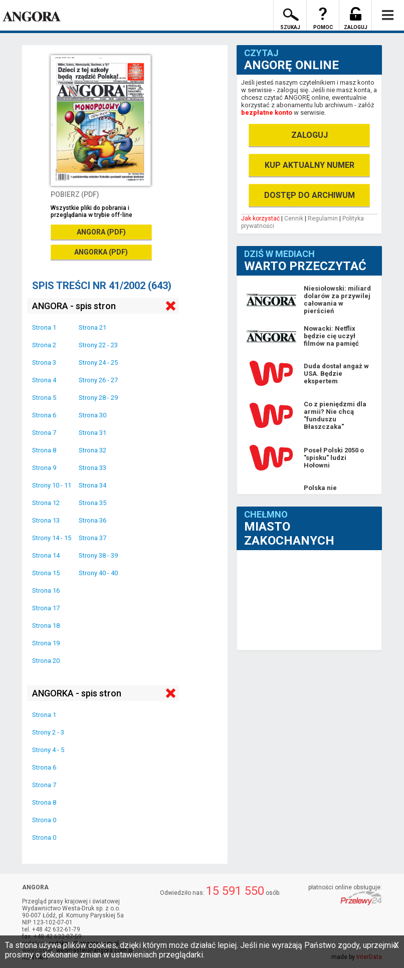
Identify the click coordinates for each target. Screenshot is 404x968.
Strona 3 (44, 362)
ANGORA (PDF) (101, 232)
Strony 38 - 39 (98, 555)
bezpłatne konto (266, 112)
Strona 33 (92, 467)
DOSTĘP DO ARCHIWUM (309, 195)
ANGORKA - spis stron (76, 693)
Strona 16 (46, 590)
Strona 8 (44, 450)
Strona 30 (92, 415)
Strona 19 (46, 643)
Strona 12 (46, 503)
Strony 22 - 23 (98, 345)
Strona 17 (46, 608)
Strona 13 (46, 520)
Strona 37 (92, 538)
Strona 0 (44, 820)
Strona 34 (92, 485)
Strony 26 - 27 (98, 380)
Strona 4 (44, 380)
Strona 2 (44, 345)
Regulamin (323, 218)
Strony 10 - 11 (51, 485)
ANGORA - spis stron (74, 306)
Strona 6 (44, 415)
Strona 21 (92, 327)
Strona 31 (92, 432)
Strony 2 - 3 (48, 732)
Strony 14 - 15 (51, 538)
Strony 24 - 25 (98, 362)
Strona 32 (92, 450)
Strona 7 (44, 432)
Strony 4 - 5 (48, 750)
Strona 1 (44, 327)
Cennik (293, 218)
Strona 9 (44, 467)
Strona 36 (92, 520)
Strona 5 (44, 397)
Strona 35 (92, 503)
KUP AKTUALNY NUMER (309, 165)
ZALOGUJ (309, 135)
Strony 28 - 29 (98, 397)
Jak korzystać (260, 218)
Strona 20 (46, 660)
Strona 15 (46, 573)
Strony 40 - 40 (98, 573)
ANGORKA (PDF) (101, 252)
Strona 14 (46, 555)
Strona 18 (46, 625)
